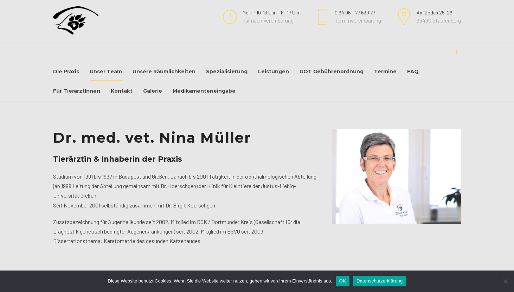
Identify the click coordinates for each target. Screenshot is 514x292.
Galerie (152, 91)
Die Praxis (66, 71)
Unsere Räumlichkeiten (164, 71)
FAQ (413, 71)
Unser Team (106, 71)
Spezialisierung (227, 71)
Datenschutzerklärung (379, 281)
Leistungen (273, 71)
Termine (385, 71)
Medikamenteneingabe (204, 91)
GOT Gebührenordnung (332, 71)
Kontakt (122, 91)
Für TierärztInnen (76, 91)
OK (342, 281)
